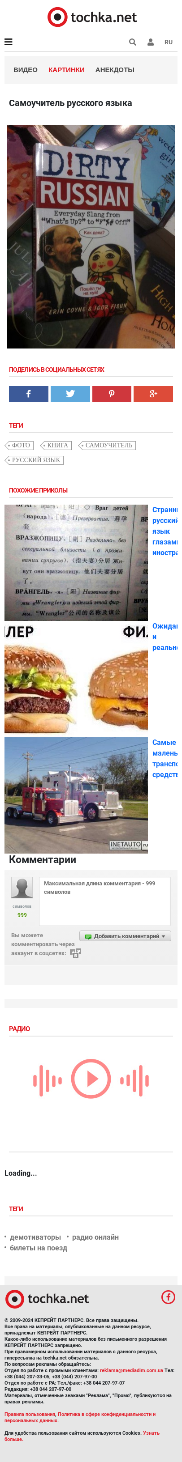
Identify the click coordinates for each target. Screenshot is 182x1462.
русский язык (36, 460)
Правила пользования (29, 1414)
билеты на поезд (38, 1248)
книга (58, 445)
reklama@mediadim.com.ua (131, 1370)
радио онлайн (95, 1237)
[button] (151, 42)
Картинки (66, 69)
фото (21, 445)
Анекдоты (114, 69)
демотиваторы (35, 1237)
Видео (25, 69)
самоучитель (109, 445)
